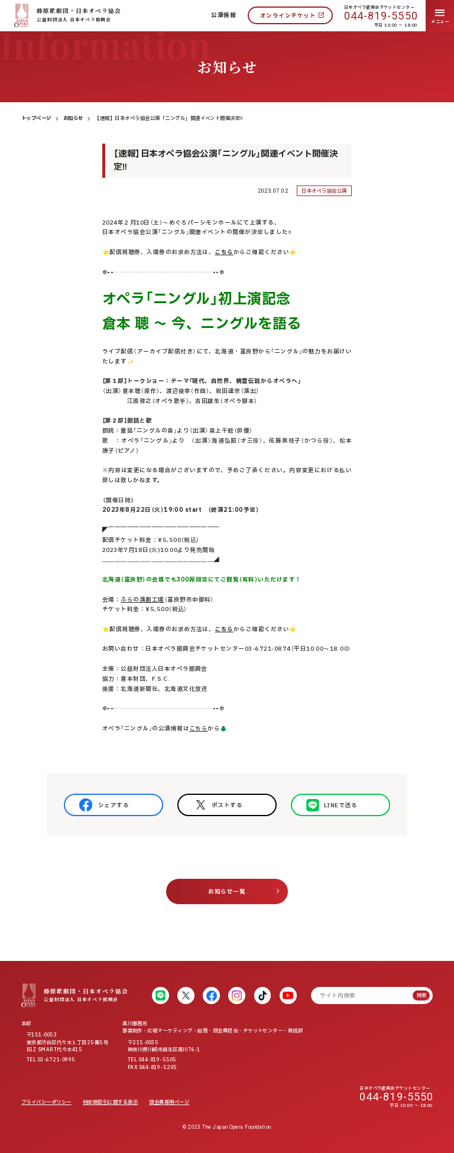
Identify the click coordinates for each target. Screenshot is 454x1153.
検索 (421, 995)
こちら (198, 729)
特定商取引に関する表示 (110, 1102)
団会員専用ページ (169, 1102)
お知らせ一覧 (226, 892)
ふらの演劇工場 (142, 600)
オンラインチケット (288, 16)
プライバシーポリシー (46, 1102)
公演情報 (223, 15)
